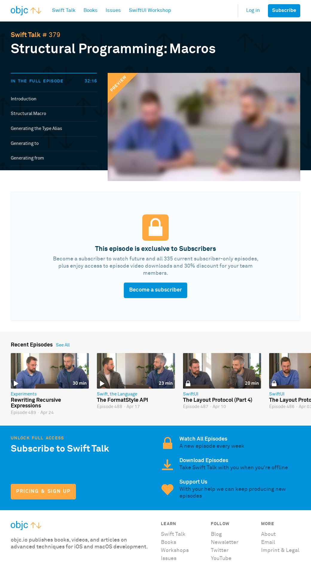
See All (63, 345)
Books (168, 542)
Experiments (24, 394)
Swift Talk (26, 35)
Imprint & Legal (280, 550)
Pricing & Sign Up (43, 491)
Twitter (219, 550)
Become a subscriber (155, 290)
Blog (216, 534)
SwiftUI (190, 394)
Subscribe (284, 10)
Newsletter (224, 542)
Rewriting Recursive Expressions (36, 403)
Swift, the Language (117, 394)
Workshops (175, 550)
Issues (168, 558)
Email (268, 542)
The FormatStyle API (122, 400)
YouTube (221, 558)
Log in (253, 10)
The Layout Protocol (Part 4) (217, 400)
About (268, 534)
